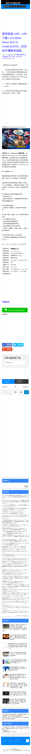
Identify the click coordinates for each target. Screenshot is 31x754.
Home (4, 740)
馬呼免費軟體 (12, 3)
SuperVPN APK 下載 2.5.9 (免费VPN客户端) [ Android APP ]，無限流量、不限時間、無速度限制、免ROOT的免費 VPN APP (15, 578)
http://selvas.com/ (15, 251)
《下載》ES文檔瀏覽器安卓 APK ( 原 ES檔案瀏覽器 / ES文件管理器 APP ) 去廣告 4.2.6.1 (18, 661)
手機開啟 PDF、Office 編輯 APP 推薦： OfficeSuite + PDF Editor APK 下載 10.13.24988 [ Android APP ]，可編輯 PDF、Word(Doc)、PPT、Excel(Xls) (15, 594)
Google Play (14, 267)
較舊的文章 (26, 386)
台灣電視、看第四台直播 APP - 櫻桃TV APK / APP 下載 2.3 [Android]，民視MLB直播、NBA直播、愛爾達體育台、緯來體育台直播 (15, 627)
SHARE (6, 345)
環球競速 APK (6, 153)
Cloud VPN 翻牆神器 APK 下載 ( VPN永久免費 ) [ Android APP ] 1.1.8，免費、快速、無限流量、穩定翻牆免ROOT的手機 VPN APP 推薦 (15, 586)
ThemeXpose (6, 750)
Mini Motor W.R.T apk (8, 58)
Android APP (18, 56)
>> (28, 615)
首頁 (15, 386)
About (10, 740)
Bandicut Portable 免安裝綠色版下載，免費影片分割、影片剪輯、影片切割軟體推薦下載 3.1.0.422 (18, 693)
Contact (17, 740)
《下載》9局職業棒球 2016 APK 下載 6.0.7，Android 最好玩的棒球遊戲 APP (18, 654)
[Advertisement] (15, 20)
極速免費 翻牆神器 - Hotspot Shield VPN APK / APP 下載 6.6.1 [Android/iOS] (18, 668)
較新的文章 (4, 386)
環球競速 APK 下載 (8, 56)
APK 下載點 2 (23, 271)
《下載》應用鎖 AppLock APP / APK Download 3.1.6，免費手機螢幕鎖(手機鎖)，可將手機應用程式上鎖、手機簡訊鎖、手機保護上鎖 (15, 521)
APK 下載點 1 (14, 271)
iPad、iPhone (24, 269)
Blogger (29, 750)
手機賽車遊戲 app (21, 54)
